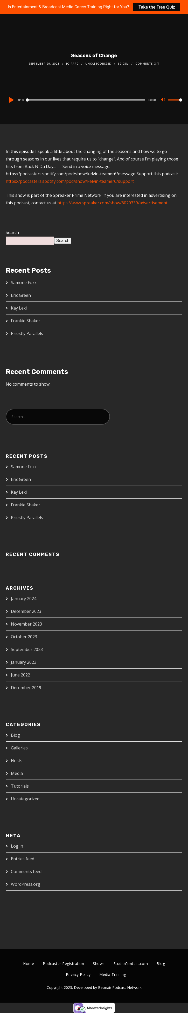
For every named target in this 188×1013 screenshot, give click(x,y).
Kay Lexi (19, 308)
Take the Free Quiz (156, 7)
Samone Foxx (24, 282)
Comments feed (26, 871)
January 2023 (23, 662)
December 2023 (26, 611)
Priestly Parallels (27, 333)
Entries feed (22, 859)
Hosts (16, 760)
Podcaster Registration (63, 963)
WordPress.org (25, 884)
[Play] (10, 100)
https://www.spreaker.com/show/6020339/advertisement (112, 203)
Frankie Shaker (25, 321)
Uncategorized (98, 63)
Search (12, 232)
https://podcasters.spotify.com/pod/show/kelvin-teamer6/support (70, 181)
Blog (15, 735)
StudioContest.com (131, 963)
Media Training (112, 974)
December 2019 (26, 687)
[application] (94, 100)
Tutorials (20, 786)
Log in (17, 846)
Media (17, 773)
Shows (99, 963)
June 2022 (20, 675)
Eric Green (21, 295)
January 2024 (23, 598)
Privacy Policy (78, 974)
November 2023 (26, 624)
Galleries (19, 748)
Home (28, 963)
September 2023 (27, 649)
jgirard (72, 63)
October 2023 (24, 637)
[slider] (86, 99)
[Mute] (163, 100)
